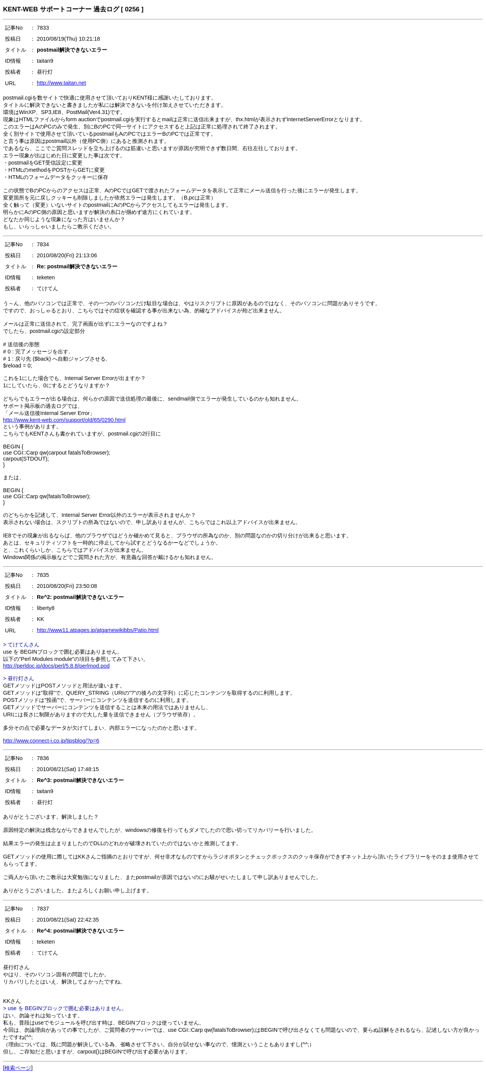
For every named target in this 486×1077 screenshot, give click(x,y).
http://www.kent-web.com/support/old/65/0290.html (64, 420)
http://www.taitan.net (61, 83)
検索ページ (18, 1068)
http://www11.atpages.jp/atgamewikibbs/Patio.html (98, 630)
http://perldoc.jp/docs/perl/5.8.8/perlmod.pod (56, 666)
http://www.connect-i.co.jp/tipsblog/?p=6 (51, 741)
